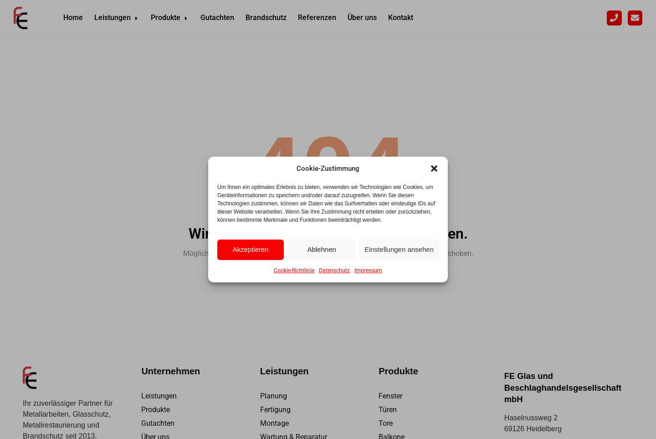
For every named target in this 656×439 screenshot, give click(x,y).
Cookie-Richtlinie (294, 270)
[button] (434, 168)
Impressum (368, 270)
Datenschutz (334, 270)
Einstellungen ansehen (399, 249)
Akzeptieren (250, 249)
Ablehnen (321, 249)
